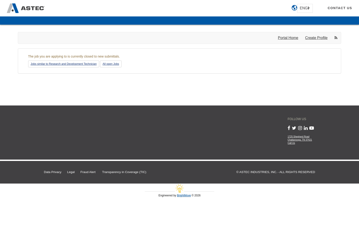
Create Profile (316, 38)
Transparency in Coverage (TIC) (124, 172)
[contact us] (340, 8)
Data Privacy (53, 172)
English (304, 8)
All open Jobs (111, 64)
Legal (71, 172)
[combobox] (305, 8)
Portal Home (288, 38)
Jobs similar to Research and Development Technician (64, 64)
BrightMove (184, 195)
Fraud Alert (87, 172)
